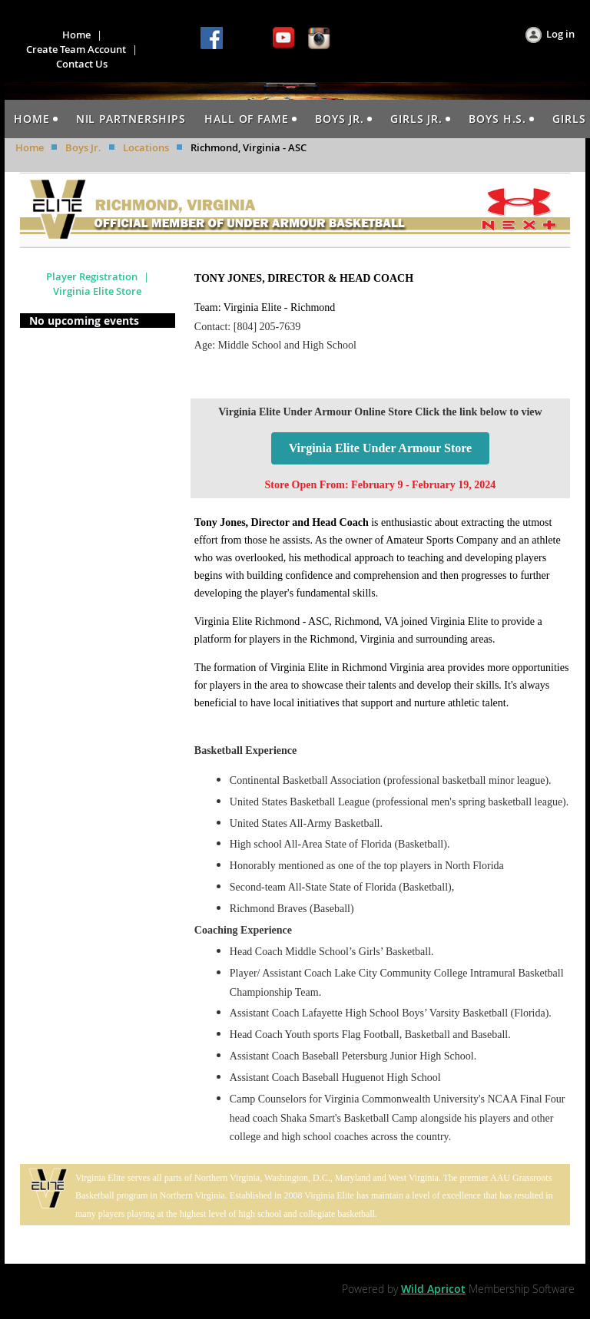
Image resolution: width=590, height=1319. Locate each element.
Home (76, 34)
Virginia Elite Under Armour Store (380, 448)
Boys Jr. (83, 147)
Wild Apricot (433, 1288)
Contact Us (82, 64)
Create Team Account (76, 49)
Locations (146, 147)
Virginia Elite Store (97, 291)
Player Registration (92, 276)
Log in (560, 34)
